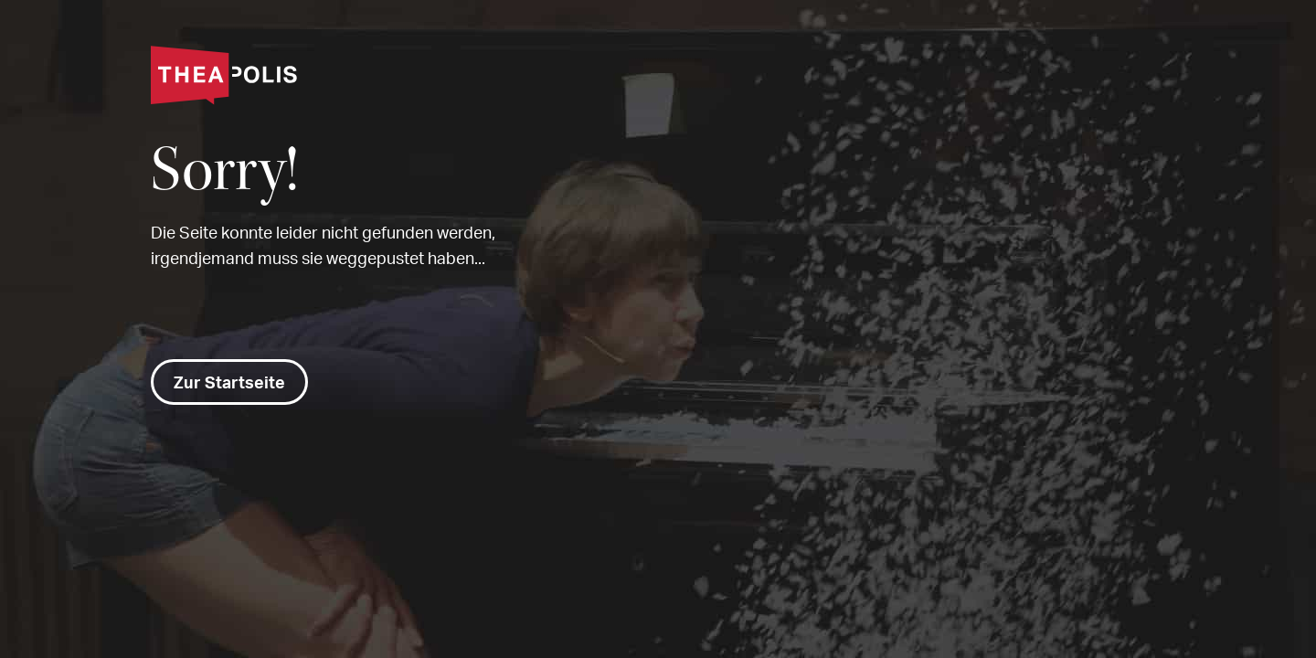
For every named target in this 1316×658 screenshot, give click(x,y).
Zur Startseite (229, 382)
